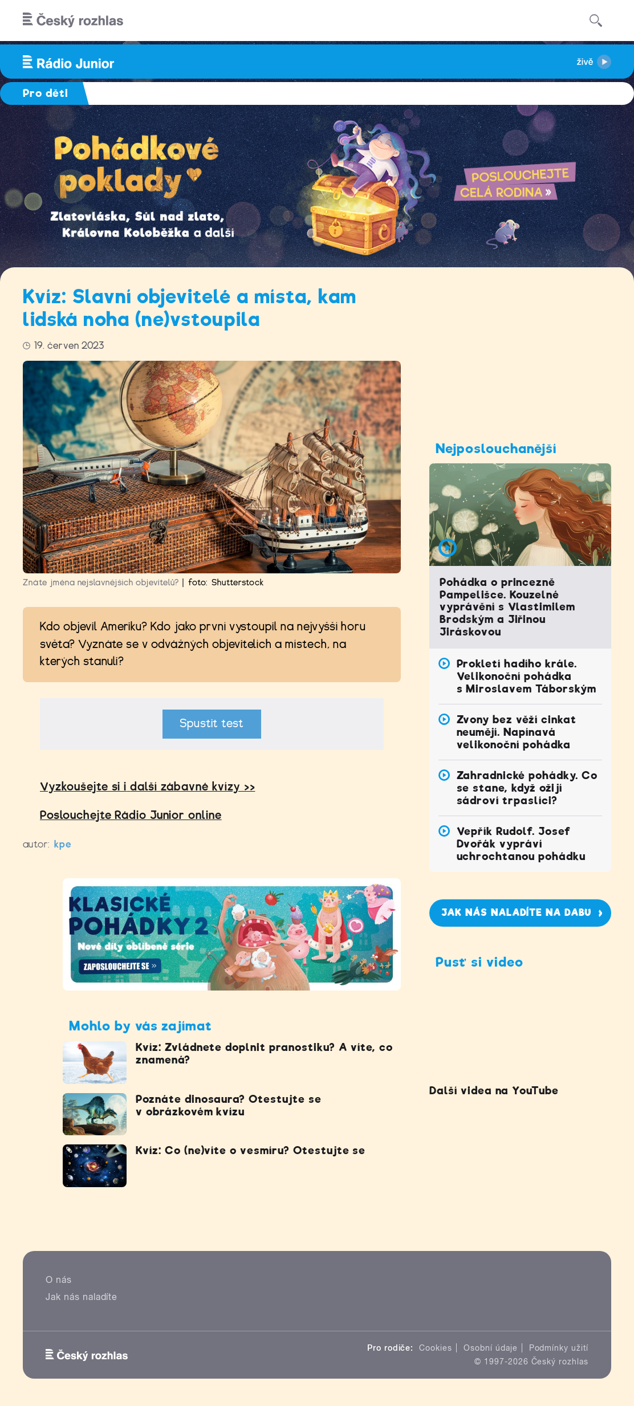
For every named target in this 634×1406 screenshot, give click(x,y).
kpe (63, 844)
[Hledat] (595, 20)
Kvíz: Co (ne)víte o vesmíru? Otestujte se (250, 1150)
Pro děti (45, 93)
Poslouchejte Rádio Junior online (131, 815)
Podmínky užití (558, 1347)
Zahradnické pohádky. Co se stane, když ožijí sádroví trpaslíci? (527, 787)
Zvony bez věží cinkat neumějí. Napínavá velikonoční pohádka (516, 732)
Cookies (435, 1347)
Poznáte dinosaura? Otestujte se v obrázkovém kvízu (229, 1105)
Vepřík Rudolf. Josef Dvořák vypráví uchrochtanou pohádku (521, 843)
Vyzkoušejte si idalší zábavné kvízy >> (147, 786)
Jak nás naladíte (81, 1296)
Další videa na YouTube (494, 1091)
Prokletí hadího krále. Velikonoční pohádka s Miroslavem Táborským (526, 676)
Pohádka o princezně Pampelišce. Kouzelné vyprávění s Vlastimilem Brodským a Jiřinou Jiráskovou (507, 607)
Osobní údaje (491, 1347)
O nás (59, 1279)
